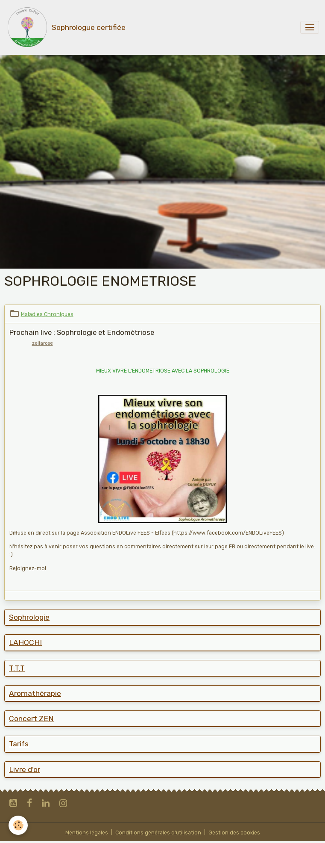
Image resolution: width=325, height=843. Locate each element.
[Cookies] (18, 825)
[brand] (66, 27)
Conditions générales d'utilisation (158, 833)
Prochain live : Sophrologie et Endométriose (81, 332)
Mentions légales (86, 833)
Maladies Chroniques (47, 314)
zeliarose (42, 343)
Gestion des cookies (234, 833)
